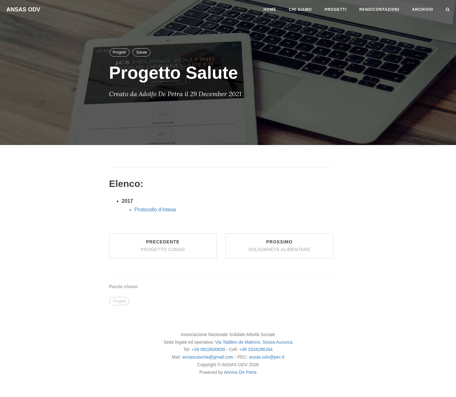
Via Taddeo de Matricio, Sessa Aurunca (254, 342)
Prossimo (279, 245)
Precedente (163, 245)
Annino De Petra (240, 372)
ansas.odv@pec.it (267, 357)
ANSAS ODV (23, 9)
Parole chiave (123, 286)
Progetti (336, 9)
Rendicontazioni (379, 9)
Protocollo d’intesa (155, 209)
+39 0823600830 (208, 349)
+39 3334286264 (256, 349)
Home (270, 9)
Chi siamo (300, 9)
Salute (141, 52)
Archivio (422, 9)
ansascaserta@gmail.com (208, 357)
